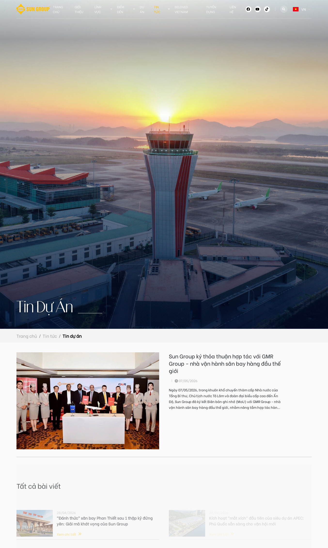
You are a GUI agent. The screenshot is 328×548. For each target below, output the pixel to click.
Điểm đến (120, 9)
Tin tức (157, 9)
